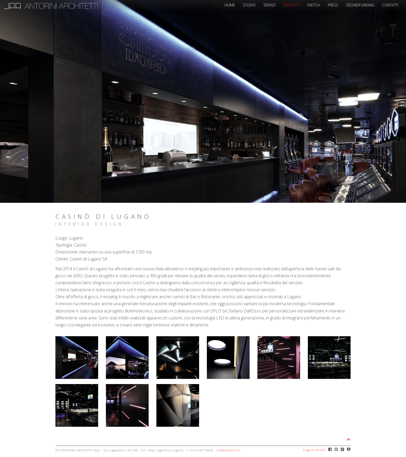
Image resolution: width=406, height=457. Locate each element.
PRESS (333, 5)
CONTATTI (390, 5)
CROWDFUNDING (360, 5)
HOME (229, 5)
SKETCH (313, 5)
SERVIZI (269, 5)
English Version (314, 450)
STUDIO (249, 5)
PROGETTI (291, 5)
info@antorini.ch (228, 450)
